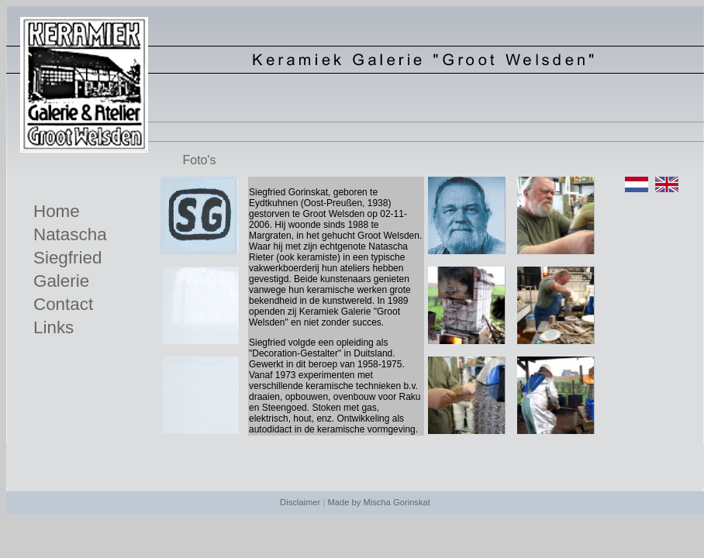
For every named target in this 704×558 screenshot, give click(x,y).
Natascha (70, 234)
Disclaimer (300, 502)
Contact (63, 304)
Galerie (61, 281)
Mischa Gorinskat (396, 502)
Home (56, 211)
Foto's (199, 160)
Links (53, 327)
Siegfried (67, 257)
